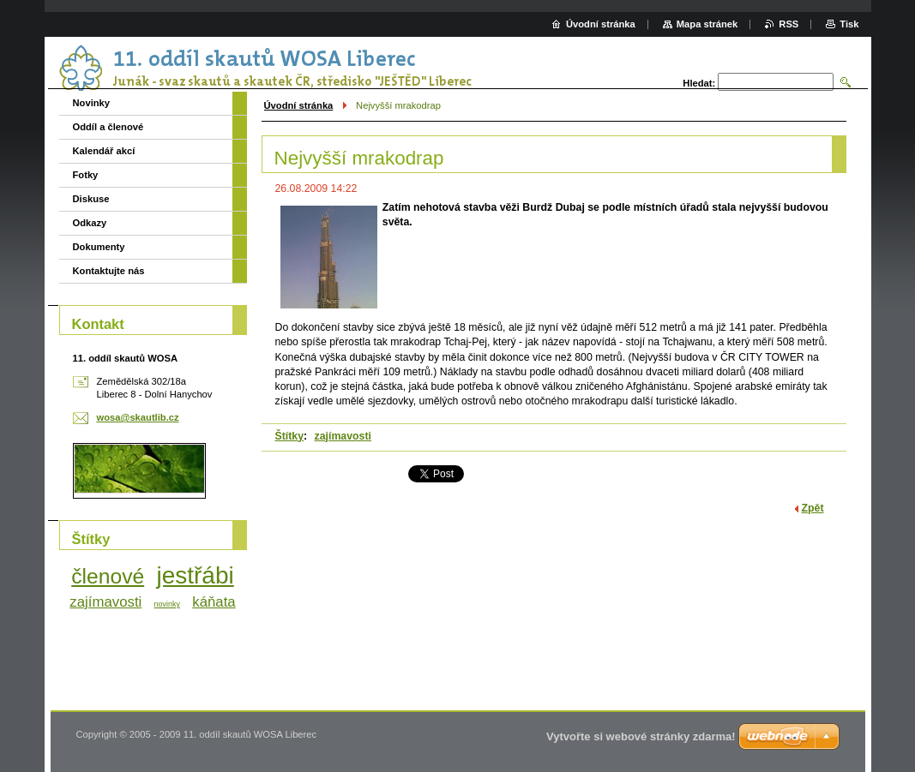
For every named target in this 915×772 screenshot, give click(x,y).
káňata (213, 602)
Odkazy (90, 223)
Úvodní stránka (299, 105)
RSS (788, 24)
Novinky (92, 103)
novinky (167, 604)
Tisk (849, 24)
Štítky (289, 436)
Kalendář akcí (104, 151)
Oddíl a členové (108, 127)
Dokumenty (99, 247)
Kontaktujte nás (109, 271)
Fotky (86, 175)
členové (107, 576)
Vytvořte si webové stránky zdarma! (641, 736)
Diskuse (91, 199)
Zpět (813, 508)
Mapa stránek (707, 24)
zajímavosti (343, 436)
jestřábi (194, 575)
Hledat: (699, 83)
